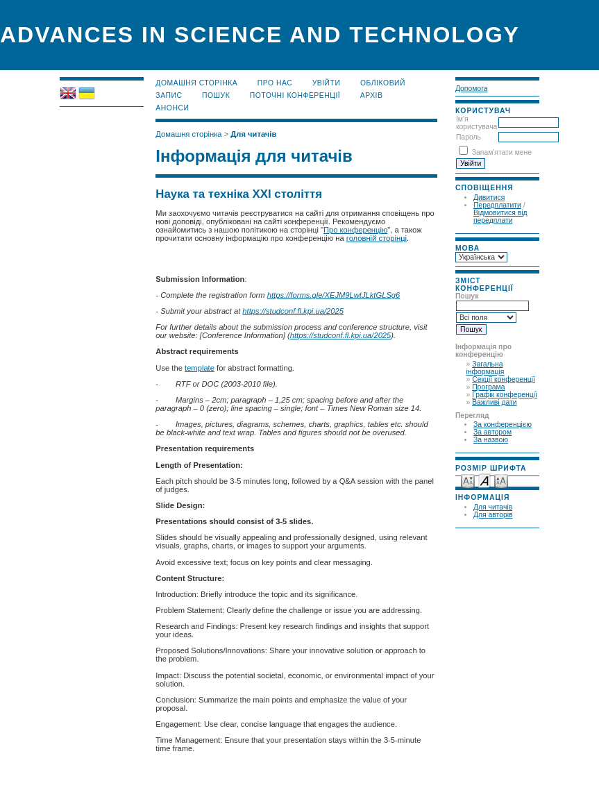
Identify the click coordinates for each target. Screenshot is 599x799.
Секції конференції (503, 379)
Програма (488, 387)
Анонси (172, 108)
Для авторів (493, 515)
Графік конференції (504, 394)
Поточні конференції (295, 95)
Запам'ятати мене (502, 152)
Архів (371, 95)
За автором (492, 432)
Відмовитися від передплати (500, 216)
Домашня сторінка (196, 83)
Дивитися (489, 197)
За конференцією (502, 424)
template (199, 368)
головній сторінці (376, 238)
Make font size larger (501, 480)
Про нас (275, 83)
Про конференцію (355, 230)
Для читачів (492, 507)
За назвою (490, 440)
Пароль (468, 137)
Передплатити (497, 205)
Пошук (216, 95)
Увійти (326, 83)
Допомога (471, 88)
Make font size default (484, 480)
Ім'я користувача (476, 123)
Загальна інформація (485, 368)
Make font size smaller (468, 480)
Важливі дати (494, 402)
